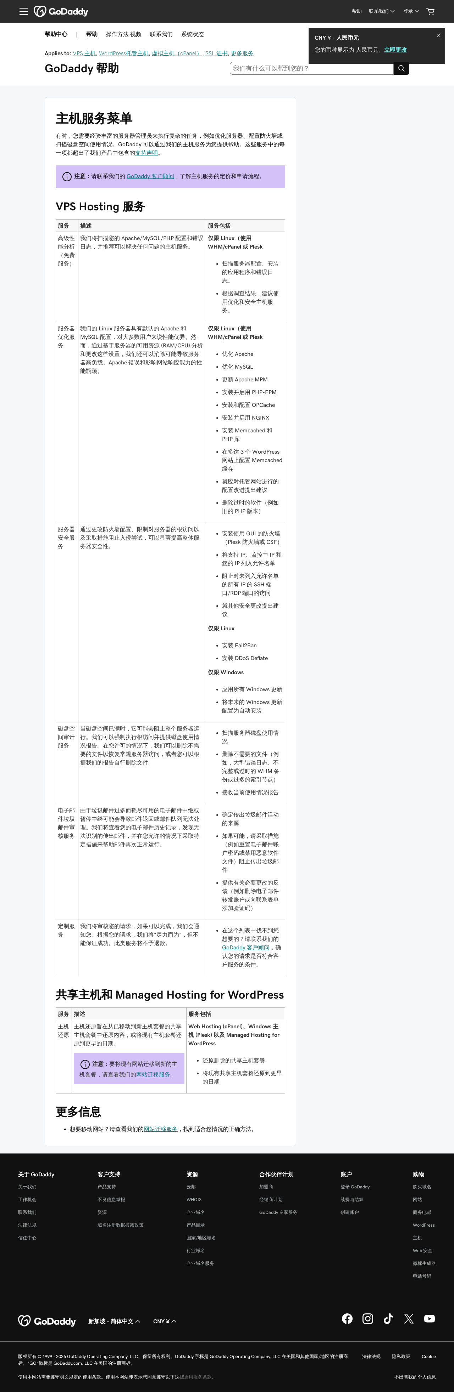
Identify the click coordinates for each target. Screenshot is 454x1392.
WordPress (424, 1225)
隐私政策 (401, 1356)
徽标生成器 (424, 1263)
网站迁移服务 (153, 1074)
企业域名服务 (200, 1263)
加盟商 (266, 1186)
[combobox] (312, 68)
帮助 (92, 34)
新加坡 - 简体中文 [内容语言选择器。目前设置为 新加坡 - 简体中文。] (115, 1321)
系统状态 (192, 34)
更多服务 (242, 53)
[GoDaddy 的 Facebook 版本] (347, 1323)
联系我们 (161, 34)
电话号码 (422, 1276)
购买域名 (422, 1186)
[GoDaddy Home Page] (47, 1321)
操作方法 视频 (124, 34)
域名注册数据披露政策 (121, 1225)
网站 (417, 1199)
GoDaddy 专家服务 (278, 1212)
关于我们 (27, 1186)
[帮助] (357, 11)
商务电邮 (422, 1212)
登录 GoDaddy (355, 1186)
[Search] (401, 68)
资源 (102, 1212)
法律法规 (27, 1225)
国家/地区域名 (201, 1237)
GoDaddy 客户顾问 (150, 176)
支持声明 (146, 152)
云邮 (191, 1186)
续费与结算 (352, 1199)
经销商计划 (270, 1199)
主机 (417, 1237)
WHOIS (194, 1199)
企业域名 (196, 1212)
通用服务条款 (198, 1377)
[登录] (411, 11)
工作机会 (27, 1199)
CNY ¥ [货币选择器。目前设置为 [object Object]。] (165, 1321)
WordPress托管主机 (124, 53)
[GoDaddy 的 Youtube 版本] (429, 1323)
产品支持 (107, 1186)
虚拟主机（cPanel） (177, 53)
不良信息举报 (111, 1199)
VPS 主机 (84, 53)
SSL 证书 (216, 53)
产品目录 (196, 1225)
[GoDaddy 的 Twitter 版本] (409, 1323)
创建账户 (349, 1212)
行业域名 (196, 1250)
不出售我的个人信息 (415, 1377)
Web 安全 (422, 1250)
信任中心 (27, 1237)
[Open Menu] (21, 11)
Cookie (429, 1356)
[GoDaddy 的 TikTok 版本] (388, 1323)
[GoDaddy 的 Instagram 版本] (367, 1323)
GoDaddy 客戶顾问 (246, 947)
